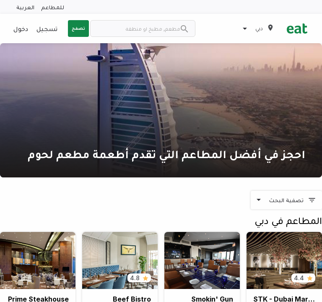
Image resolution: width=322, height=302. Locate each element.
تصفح (78, 28)
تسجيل (46, 28)
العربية (25, 6)
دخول (20, 28)
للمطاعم (52, 6)
